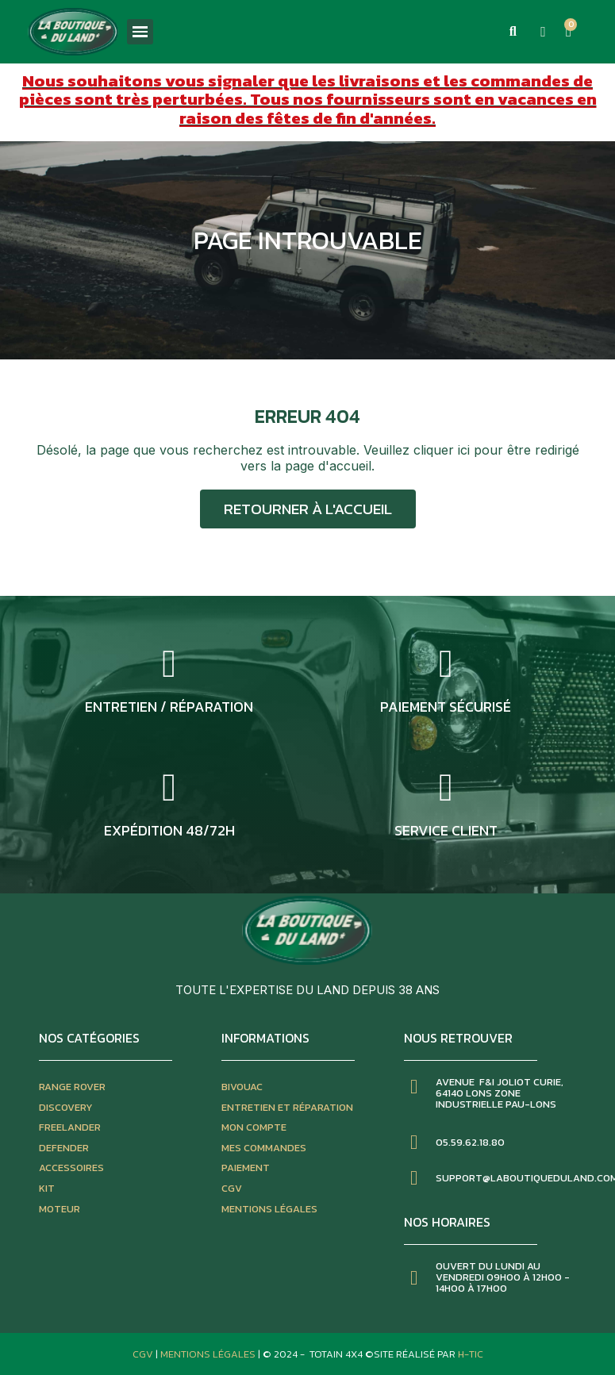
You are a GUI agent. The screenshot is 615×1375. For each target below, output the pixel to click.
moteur (59, 1208)
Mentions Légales (209, 1354)
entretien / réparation (169, 706)
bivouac (242, 1086)
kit (47, 1188)
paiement (245, 1167)
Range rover (72, 1086)
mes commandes (263, 1147)
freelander (70, 1127)
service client (446, 830)
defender (64, 1147)
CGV (231, 1188)
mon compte (253, 1127)
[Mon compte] (543, 31)
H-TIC (470, 1354)
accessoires (71, 1167)
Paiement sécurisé (445, 706)
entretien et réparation (287, 1107)
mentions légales (269, 1208)
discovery (66, 1107)
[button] (513, 32)
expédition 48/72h (169, 830)
